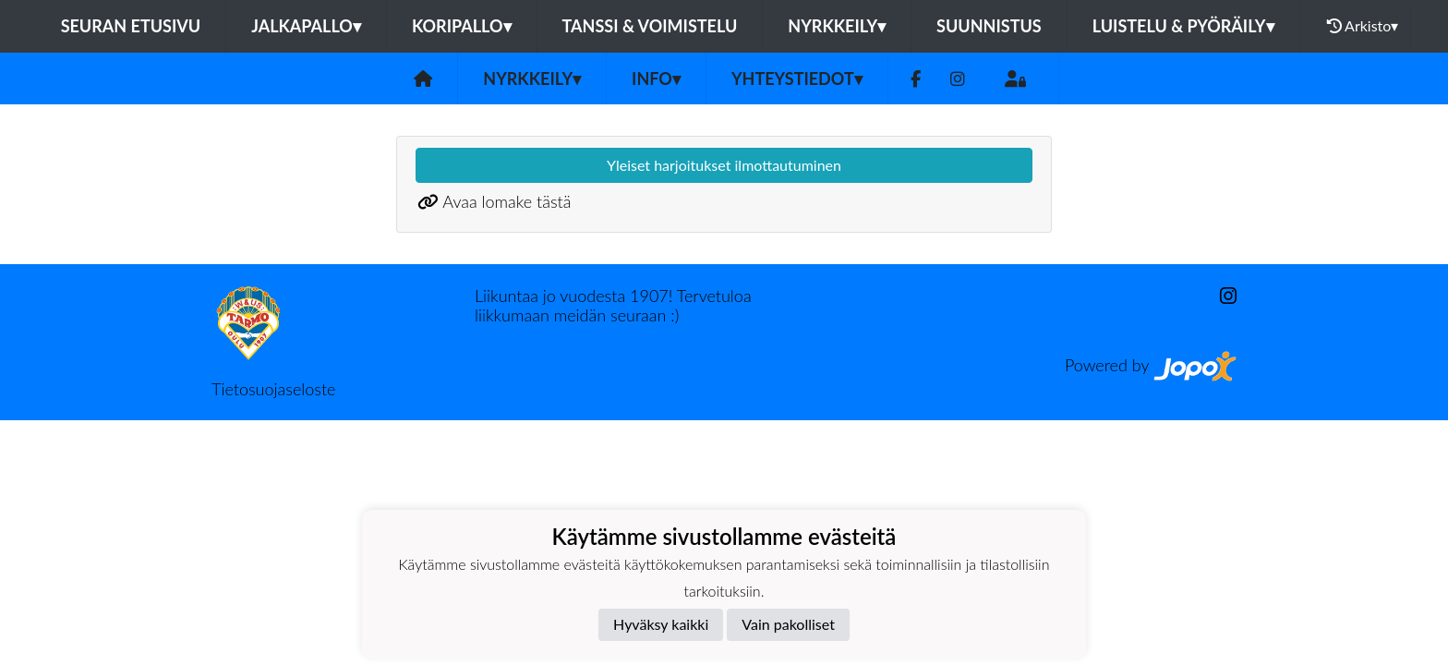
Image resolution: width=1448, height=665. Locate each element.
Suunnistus (989, 26)
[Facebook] (915, 79)
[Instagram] (957, 79)
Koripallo (462, 26)
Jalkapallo (306, 26)
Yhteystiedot (797, 78)
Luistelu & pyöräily (1183, 26)
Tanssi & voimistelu (650, 26)
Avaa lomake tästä (506, 201)
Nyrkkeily (837, 26)
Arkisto (1363, 26)
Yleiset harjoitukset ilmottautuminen (724, 165)
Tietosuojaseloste (273, 389)
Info (656, 78)
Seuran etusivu (131, 26)
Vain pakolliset (788, 624)
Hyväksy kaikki (660, 624)
